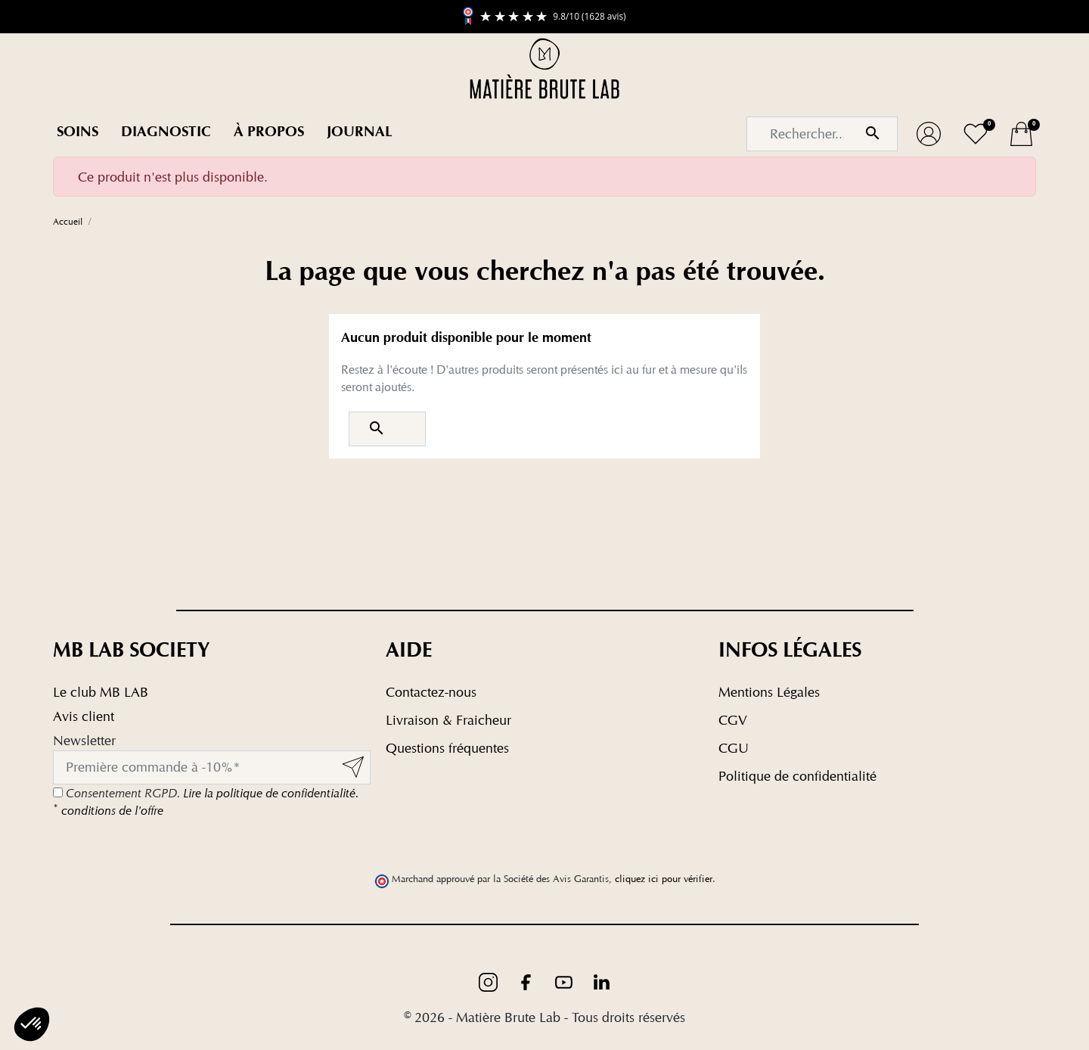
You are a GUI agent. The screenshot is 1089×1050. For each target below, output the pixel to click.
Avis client (83, 716)
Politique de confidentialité (797, 776)
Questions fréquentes (447, 748)
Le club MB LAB (100, 692)
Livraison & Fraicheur (448, 720)
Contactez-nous (431, 692)
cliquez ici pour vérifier (663, 878)
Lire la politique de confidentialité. (270, 793)
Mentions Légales (769, 692)
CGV (732, 720)
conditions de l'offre (108, 810)
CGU (733, 748)
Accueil (67, 221)
